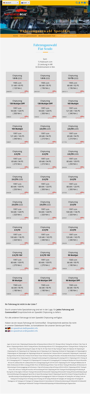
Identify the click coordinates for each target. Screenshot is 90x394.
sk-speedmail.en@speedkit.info (24, 331)
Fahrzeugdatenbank (28, 36)
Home (15, 36)
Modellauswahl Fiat (47, 36)
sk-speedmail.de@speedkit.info (24, 328)
